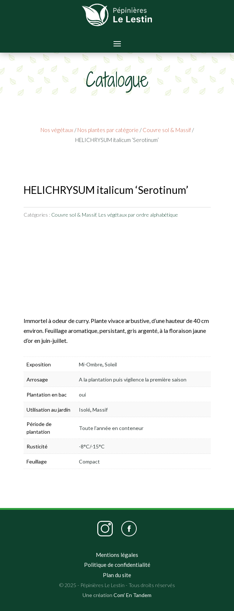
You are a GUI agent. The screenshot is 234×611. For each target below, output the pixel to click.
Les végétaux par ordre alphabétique (138, 215)
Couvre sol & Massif (167, 130)
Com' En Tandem (132, 595)
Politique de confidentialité (117, 564)
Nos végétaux (57, 130)
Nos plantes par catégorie (108, 130)
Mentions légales (117, 554)
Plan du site (117, 575)
